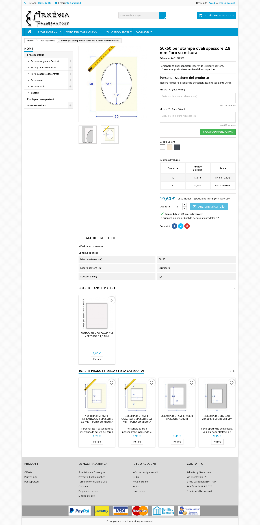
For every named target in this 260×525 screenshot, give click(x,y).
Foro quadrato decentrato (45, 73)
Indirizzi (137, 486)
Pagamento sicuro (88, 491)
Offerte (28, 472)
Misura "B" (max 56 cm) (172, 109)
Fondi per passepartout (82, 31)
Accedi (212, 3)
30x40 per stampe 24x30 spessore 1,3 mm (177, 417)
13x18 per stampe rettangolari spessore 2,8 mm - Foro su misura (97, 418)
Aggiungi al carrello (209, 207)
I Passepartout (48, 31)
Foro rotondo (38, 86)
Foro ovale (37, 80)
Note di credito (141, 481)
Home (28, 49)
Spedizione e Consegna (92, 472)
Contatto (195, 464)
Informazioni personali (145, 472)
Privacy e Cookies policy (92, 477)
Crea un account (227, 3)
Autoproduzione (117, 31)
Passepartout (31, 481)
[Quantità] (177, 206)
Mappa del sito (87, 495)
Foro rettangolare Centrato (45, 61)
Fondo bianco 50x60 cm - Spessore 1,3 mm (97, 334)
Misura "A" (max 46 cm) (172, 89)
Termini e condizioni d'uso (93, 481)
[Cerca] (142, 15)
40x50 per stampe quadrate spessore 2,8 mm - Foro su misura (136, 418)
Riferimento (167, 58)
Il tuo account (145, 464)
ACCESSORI (143, 31)
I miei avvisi (139, 491)
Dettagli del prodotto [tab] (97, 238)
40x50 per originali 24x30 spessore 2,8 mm (217, 417)
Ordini (136, 477)
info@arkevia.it (73, 3)
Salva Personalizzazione (218, 131)
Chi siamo (84, 486)
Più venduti (30, 477)
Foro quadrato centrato (44, 67)
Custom (35, 92)
